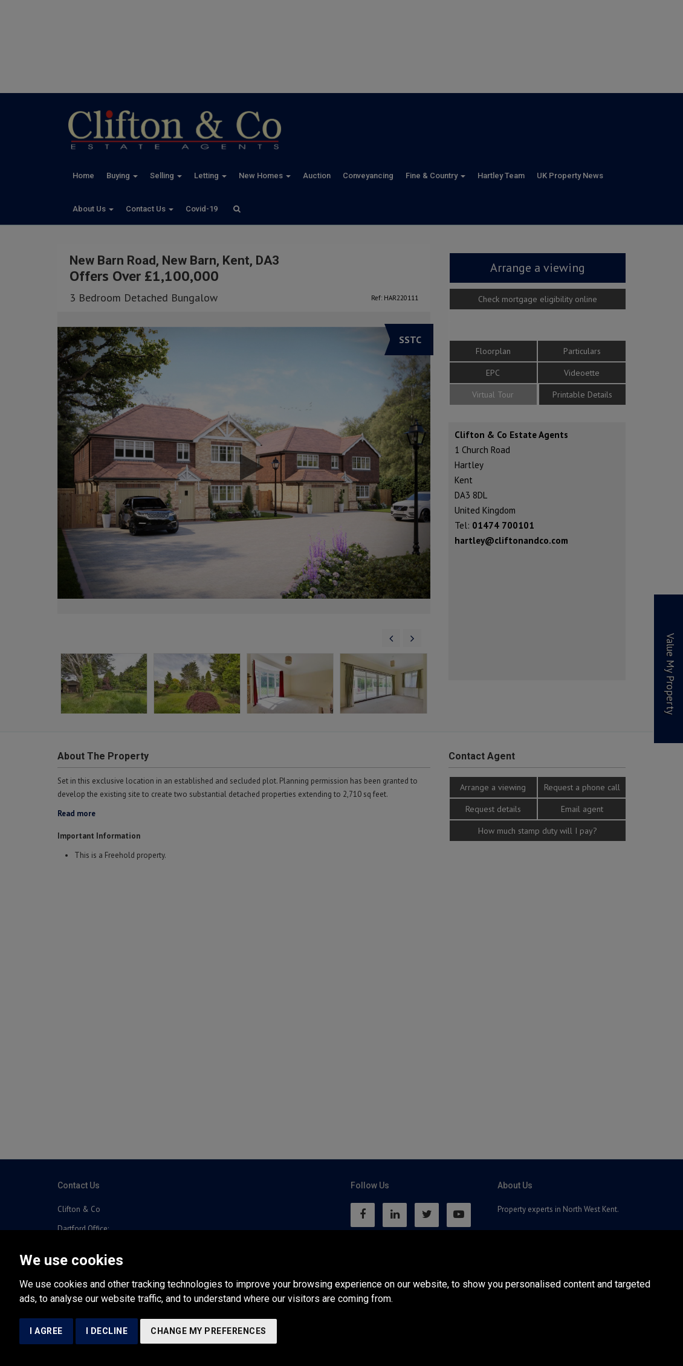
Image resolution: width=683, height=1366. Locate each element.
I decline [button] (107, 1331)
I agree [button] (46, 1331)
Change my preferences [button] (209, 1331)
